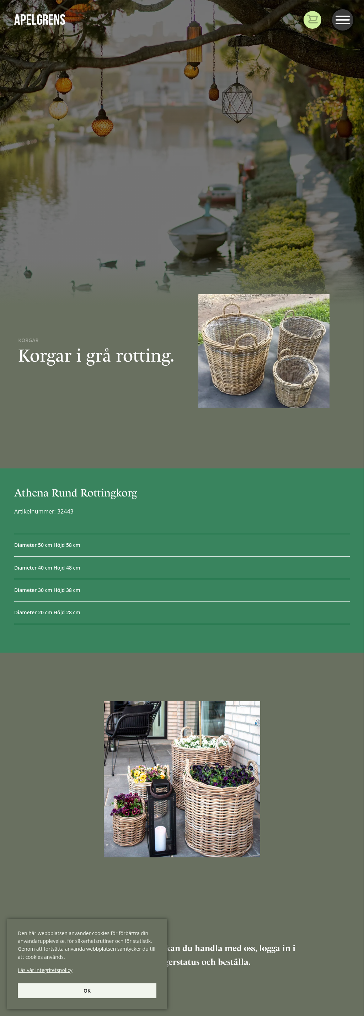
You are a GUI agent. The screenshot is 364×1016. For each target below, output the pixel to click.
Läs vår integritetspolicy (45, 970)
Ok (87, 990)
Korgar (28, 340)
